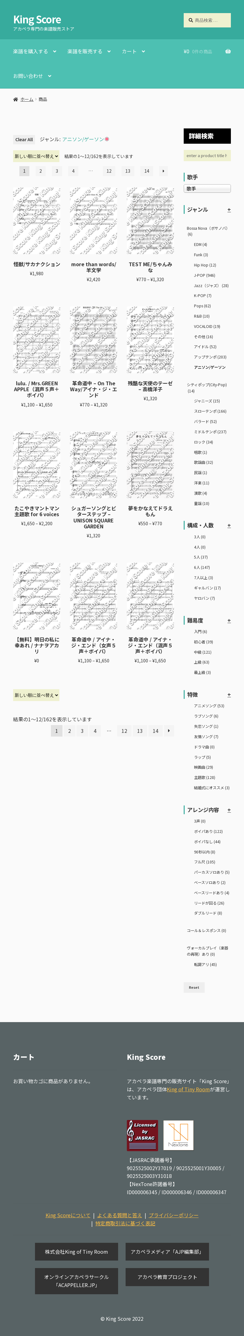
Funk (201, 254)
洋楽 (201, 483)
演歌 (200, 493)
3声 (200, 821)
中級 (203, 652)
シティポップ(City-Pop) (207, 388)
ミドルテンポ (210, 432)
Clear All (24, 139)
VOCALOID (207, 326)
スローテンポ (210, 411)
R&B (202, 316)
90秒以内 (204, 852)
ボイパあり (208, 831)
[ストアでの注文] (36, 156)
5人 (201, 557)
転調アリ (205, 964)
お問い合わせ (28, 75)
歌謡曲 (203, 462)
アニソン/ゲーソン (210, 367)
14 (146, 171)
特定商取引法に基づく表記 (125, 1223)
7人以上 (203, 577)
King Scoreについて (68, 1215)
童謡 (201, 503)
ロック (203, 442)
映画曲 (203, 767)
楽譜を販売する (84, 51)
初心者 (203, 642)
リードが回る (209, 903)
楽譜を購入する (30, 51)
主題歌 (204, 777)
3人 (200, 537)
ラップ (202, 757)
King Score (37, 19)
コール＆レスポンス (206, 930)
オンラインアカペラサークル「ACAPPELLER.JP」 (76, 1281)
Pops (202, 306)
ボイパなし (207, 841)
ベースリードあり (211, 893)
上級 (201, 662)
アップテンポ (210, 357)
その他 (203, 336)
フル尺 (204, 862)
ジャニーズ (207, 401)
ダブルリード (208, 913)
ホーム (26, 99)
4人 (200, 547)
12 (109, 171)
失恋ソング (206, 726)
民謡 (200, 472)
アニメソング (209, 706)
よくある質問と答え (119, 1215)
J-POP (204, 275)
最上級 (202, 672)
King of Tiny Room (188, 1089)
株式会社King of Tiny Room (76, 1251)
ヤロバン (204, 598)
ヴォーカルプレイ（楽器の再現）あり (207, 951)
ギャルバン (207, 588)
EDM (200, 244)
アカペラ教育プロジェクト (167, 1277)
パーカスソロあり (212, 872)
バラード (205, 421)
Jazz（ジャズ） (211, 285)
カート (129, 51)
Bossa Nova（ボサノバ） (208, 231)
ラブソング (206, 716)
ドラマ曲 (204, 747)
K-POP (203, 295)
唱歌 (200, 452)
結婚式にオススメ (212, 788)
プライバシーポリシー (174, 1215)
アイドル (205, 346)
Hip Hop (205, 265)
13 (127, 171)
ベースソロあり (210, 882)
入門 (200, 631)
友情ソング (206, 736)
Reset (194, 987)
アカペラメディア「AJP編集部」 (167, 1251)
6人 (202, 567)
